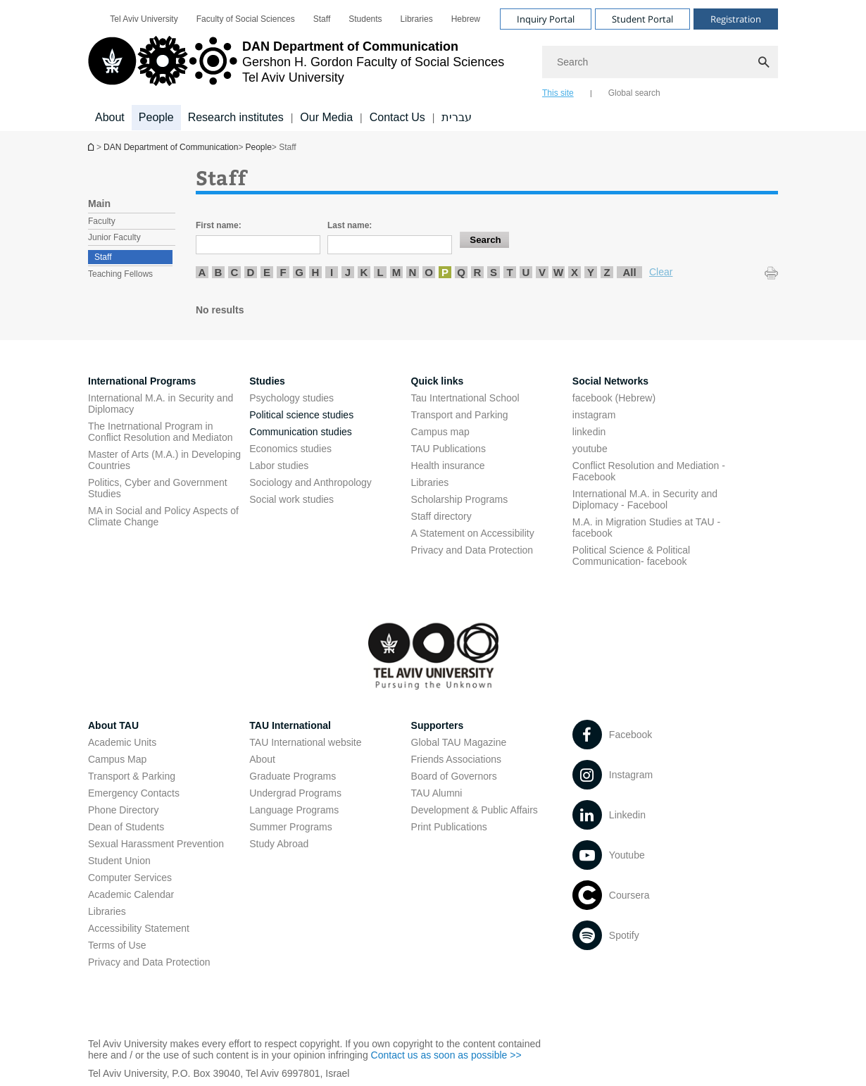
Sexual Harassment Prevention (156, 843)
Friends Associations (456, 759)
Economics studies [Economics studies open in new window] (290, 448)
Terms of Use (117, 945)
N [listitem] (413, 272)
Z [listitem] (606, 272)
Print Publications (449, 826)
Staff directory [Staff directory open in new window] (441, 516)
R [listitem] (478, 272)
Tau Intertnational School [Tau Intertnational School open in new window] (465, 398)
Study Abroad (278, 843)
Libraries (430, 482)
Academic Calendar (131, 894)
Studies (267, 381)
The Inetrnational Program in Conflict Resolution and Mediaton (160, 431)
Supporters (437, 725)
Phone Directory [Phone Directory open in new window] (123, 810)
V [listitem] (542, 272)
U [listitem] (526, 272)
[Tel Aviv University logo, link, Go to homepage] (296, 67)
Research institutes (236, 117)
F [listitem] (283, 272)
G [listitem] (299, 272)
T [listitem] (509, 272)
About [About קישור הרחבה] (110, 117)
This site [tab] (558, 93)
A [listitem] (202, 272)
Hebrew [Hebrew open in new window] (465, 19)
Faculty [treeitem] (101, 221)
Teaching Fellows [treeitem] (120, 274)
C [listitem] (235, 272)
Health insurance (448, 465)
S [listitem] (493, 272)
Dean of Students (126, 826)
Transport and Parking (459, 414)
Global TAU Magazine (459, 742)
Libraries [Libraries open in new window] (417, 19)
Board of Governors (454, 776)
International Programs (142, 381)
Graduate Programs (292, 776)
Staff (102, 257)
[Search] (660, 62)
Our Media (326, 117)
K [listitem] (364, 272)
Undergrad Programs (295, 793)
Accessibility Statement (138, 928)
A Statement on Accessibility (472, 533)
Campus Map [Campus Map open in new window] (117, 759)
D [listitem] (251, 272)
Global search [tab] (634, 93)
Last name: (349, 225)
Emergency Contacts (134, 793)
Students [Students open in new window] (365, 19)
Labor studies (278, 465)
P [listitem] (444, 272)
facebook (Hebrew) (613, 398)
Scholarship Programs (459, 499)
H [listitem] (316, 272)
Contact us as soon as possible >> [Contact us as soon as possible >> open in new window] (446, 1055)
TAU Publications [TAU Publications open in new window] (448, 448)
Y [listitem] (590, 272)
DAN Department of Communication (92, 147)
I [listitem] (331, 272)
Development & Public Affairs (474, 810)
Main (99, 203)
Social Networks (610, 381)
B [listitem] (218, 272)
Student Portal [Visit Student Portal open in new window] (642, 19)
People (258, 147)
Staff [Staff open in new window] (321, 19)
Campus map (440, 431)
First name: (218, 225)
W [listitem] (558, 272)
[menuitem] (144, 19)
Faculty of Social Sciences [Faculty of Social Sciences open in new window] (245, 19)
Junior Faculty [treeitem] (114, 237)
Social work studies (291, 499)
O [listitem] (429, 272)
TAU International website (305, 742)
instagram (593, 414)
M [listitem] (396, 272)
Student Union (119, 860)
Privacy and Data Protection (149, 962)
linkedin (588, 431)
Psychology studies (291, 398)
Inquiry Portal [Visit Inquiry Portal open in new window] (546, 19)
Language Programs (294, 810)
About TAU (113, 725)
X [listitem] (574, 272)
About (262, 759)
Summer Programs (290, 826)
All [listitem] (629, 272)
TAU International (290, 725)
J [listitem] (348, 272)
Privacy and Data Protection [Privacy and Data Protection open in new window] (472, 550)
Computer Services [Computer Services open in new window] (130, 877)
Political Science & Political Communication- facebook (631, 555)
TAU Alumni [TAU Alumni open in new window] (437, 793)
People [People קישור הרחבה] (156, 117)
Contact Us (397, 117)
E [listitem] (266, 272)
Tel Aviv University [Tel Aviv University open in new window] (143, 19)
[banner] (433, 65)
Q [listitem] (461, 272)
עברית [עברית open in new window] (456, 117)
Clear (660, 271)
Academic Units (122, 742)
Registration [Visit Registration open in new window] (735, 19)
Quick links (437, 381)
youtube (590, 448)
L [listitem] (380, 272)
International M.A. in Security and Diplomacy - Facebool (644, 499)
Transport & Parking (131, 776)
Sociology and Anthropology (310, 482)
